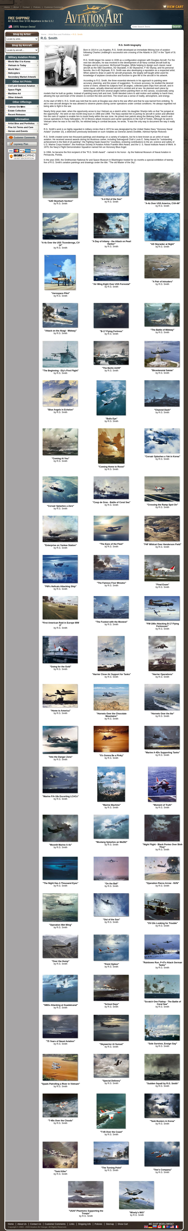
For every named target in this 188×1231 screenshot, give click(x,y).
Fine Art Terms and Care (20, 127)
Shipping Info (84, 1224)
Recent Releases (16, 114)
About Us (21, 1224)
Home (7, 7)
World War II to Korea (19, 61)
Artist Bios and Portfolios (59, 34)
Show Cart (123, 1224)
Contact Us (35, 1224)
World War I (14, 69)
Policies (36, 7)
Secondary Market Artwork (22, 77)
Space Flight (14, 89)
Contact (26, 7)
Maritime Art (14, 93)
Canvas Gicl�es (16, 106)
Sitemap (110, 1224)
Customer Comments (53, 7)
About (16, 7)
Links (71, 1224)
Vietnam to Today (17, 65)
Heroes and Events (18, 131)
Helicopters (14, 73)
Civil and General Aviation (21, 86)
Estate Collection (17, 110)
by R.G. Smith (60, 202)
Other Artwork (15, 97)
